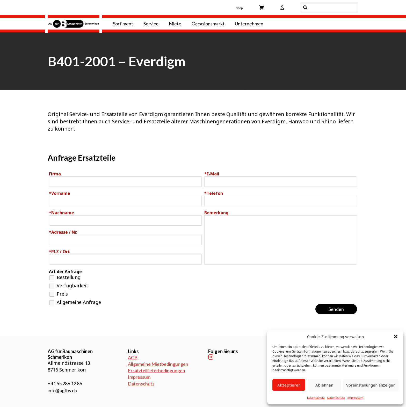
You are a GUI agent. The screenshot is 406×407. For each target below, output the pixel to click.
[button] (395, 336)
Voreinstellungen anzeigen (370, 385)
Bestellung (69, 277)
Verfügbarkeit (72, 285)
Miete (175, 23)
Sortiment (123, 23)
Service (150, 23)
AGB (132, 357)
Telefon (213, 193)
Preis (62, 293)
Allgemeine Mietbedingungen (158, 364)
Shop (239, 8)
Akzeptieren (289, 385)
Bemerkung (216, 212)
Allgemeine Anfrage (79, 302)
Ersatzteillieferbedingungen (156, 370)
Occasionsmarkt (208, 23)
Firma (55, 173)
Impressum (355, 397)
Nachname (61, 212)
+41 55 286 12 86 (65, 383)
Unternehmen (249, 23)
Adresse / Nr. (63, 232)
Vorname (59, 193)
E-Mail (211, 173)
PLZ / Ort (59, 251)
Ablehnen (324, 385)
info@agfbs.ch (62, 390)
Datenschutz (316, 397)
